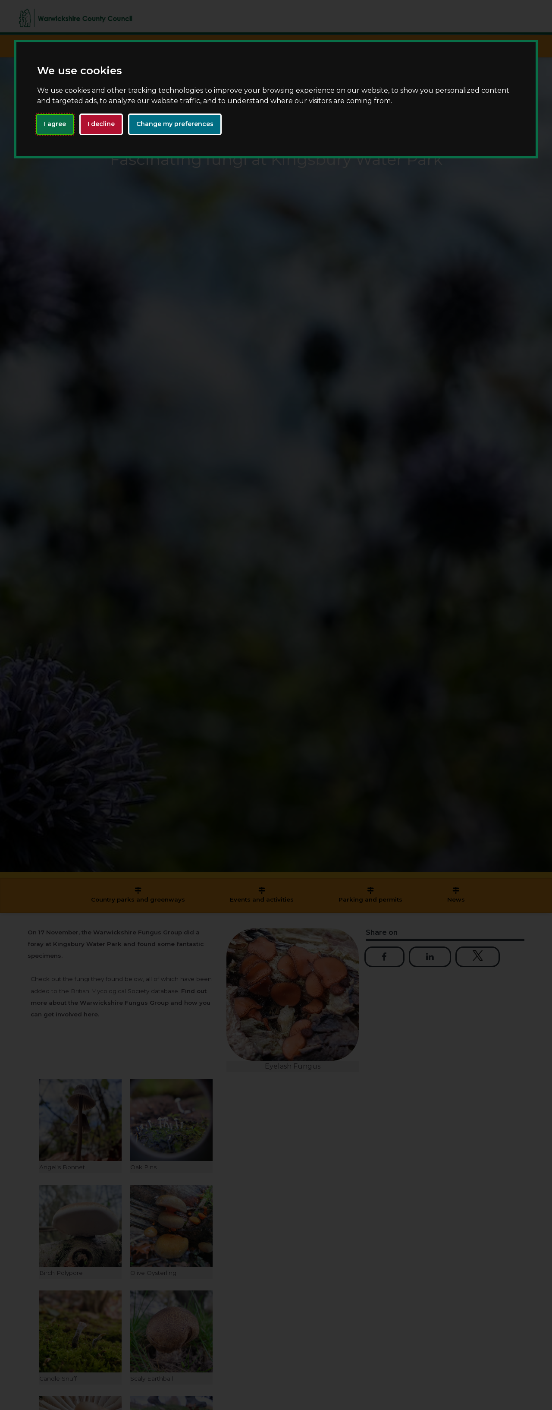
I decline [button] (101, 124)
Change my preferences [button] (174, 124)
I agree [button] (55, 124)
